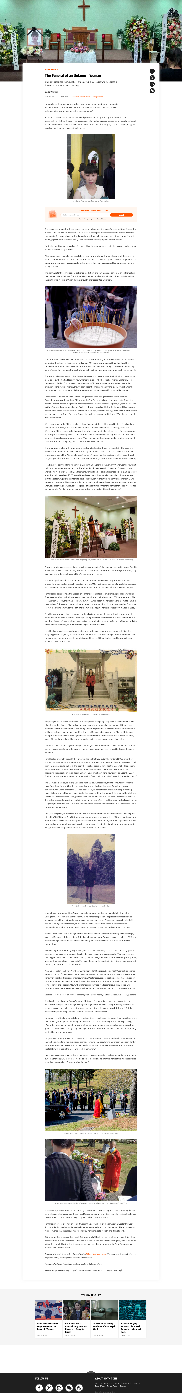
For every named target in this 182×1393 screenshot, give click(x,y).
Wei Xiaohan (52, 91)
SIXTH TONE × (51, 69)
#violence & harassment (81, 96)
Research (126, 1383)
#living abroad (97, 96)
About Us (98, 1383)
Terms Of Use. (101, 219)
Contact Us (136, 1383)
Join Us (117, 1383)
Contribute (108, 1383)
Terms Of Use (100, 1386)
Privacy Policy (112, 1386)
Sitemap (123, 1386)
